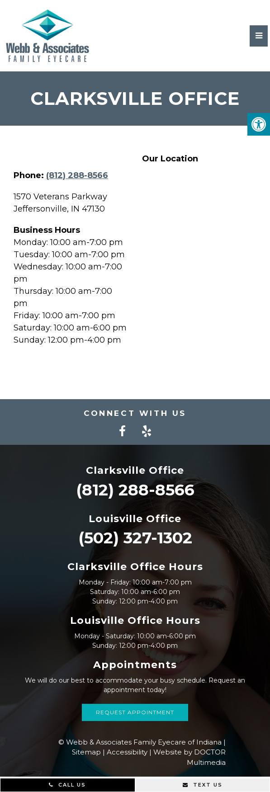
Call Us (67, 785)
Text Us (203, 785)
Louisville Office (135, 519)
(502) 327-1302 (135, 537)
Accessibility (127, 752)
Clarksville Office (135, 470)
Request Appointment (135, 712)
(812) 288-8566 (77, 175)
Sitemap (86, 752)
